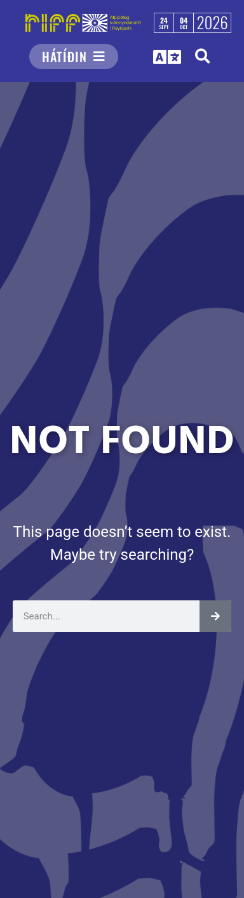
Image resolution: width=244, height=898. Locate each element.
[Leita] (215, 616)
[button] (202, 56)
